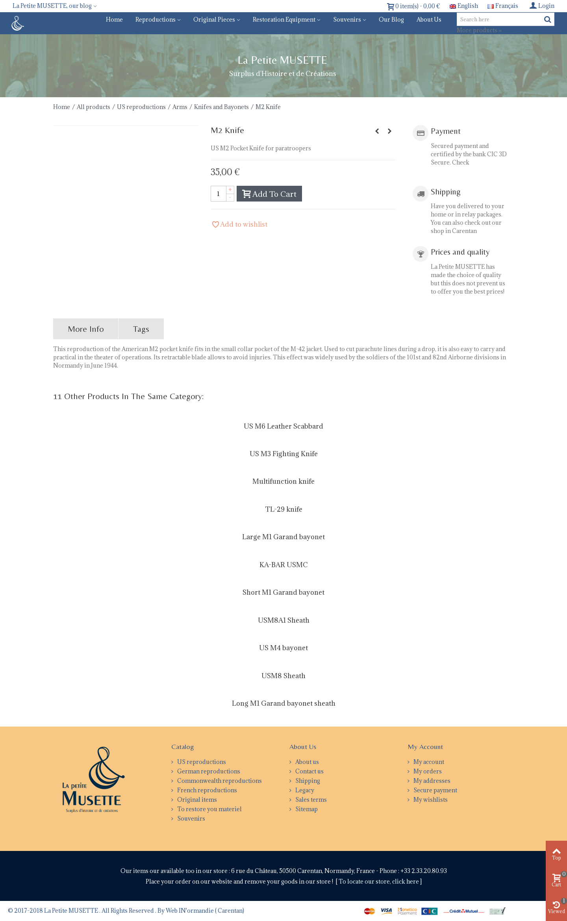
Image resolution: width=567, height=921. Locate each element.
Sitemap (306, 809)
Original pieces (214, 19)
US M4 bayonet (283, 648)
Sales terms (310, 799)
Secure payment (434, 790)
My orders (427, 771)
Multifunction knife (283, 481)
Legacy (304, 790)
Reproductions (155, 19)
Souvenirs (347, 19)
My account (428, 762)
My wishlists (430, 799)
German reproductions (208, 771)
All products (93, 107)
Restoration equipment (284, 19)
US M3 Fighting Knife (284, 453)
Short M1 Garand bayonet (283, 592)
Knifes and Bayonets (221, 107)
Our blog (391, 19)
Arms (179, 107)
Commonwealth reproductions (219, 780)
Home (114, 19)
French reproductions (206, 790)
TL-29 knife (283, 509)
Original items (196, 799)
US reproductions (141, 107)
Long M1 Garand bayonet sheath (283, 703)
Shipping (307, 780)
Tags (141, 329)
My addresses (431, 780)
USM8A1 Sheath (283, 620)
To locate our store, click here (379, 881)
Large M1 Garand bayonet (283, 537)
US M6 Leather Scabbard (283, 426)
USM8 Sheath (283, 675)
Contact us (309, 771)
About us (429, 19)
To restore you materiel (209, 809)
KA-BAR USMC (283, 564)
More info (86, 329)
